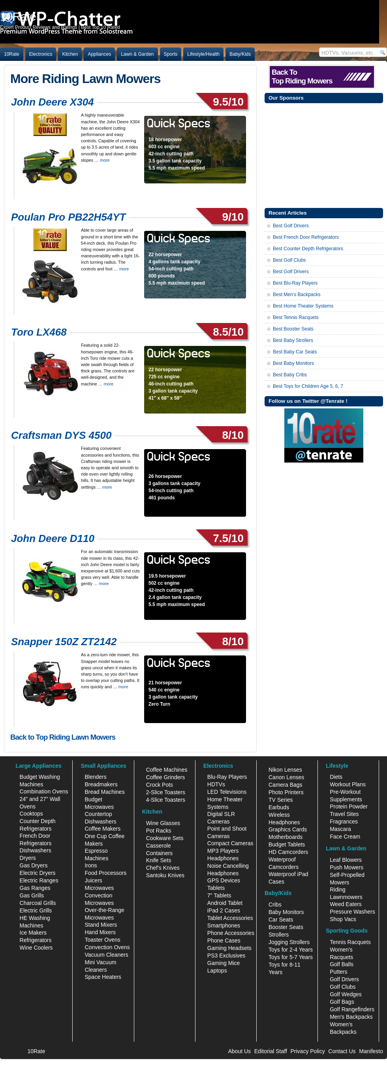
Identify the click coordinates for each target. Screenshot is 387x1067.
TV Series (281, 800)
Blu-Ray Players (227, 777)
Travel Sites (344, 814)
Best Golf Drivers (291, 226)
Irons (91, 865)
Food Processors (105, 873)
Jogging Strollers (289, 942)
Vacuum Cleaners (106, 955)
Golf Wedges (346, 994)
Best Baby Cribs (290, 375)
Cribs (275, 904)
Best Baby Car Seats (295, 352)
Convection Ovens (107, 947)
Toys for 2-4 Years (291, 949)
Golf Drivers (344, 979)
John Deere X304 (52, 102)
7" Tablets (219, 895)
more (105, 160)
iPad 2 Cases (223, 910)
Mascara (340, 829)
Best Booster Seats (293, 329)
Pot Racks (158, 830)
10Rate (11, 54)
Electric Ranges (39, 880)
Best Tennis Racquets (296, 317)
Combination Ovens (44, 791)
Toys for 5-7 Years (291, 957)
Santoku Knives (165, 875)
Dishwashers (35, 850)
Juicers (93, 880)
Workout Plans (348, 784)
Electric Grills (36, 910)
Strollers (279, 934)
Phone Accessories (230, 933)
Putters (338, 972)
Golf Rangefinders (352, 1009)
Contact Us (341, 1051)
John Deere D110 (52, 538)
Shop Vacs (343, 919)
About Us (239, 1051)
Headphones (223, 858)
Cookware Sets (165, 838)
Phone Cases (223, 940)
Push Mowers (346, 867)
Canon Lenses (286, 777)
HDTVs (216, 784)
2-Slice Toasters (165, 792)
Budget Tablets (287, 844)
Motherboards (285, 837)
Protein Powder (349, 806)
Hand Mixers (100, 932)
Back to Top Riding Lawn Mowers (62, 737)
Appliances (99, 54)
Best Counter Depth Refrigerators (308, 248)
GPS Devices (223, 880)
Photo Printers (286, 792)
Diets (336, 777)
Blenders (95, 777)
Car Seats (281, 919)
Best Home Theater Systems (303, 306)
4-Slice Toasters (165, 800)
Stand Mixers (101, 925)
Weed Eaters (346, 904)
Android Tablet (224, 903)
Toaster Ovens (102, 940)
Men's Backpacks (351, 1017)
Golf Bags (342, 1002)
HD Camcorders (288, 852)
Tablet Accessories (230, 918)
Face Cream (345, 836)
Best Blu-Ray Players (295, 283)
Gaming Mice (223, 963)
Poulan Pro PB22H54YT (68, 217)
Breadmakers (101, 784)
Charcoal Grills (38, 903)
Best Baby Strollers (293, 340)
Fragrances (344, 821)
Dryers (28, 858)
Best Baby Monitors (293, 363)
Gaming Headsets (229, 948)
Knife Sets (158, 860)
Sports (171, 54)
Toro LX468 (39, 332)
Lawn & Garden (137, 54)
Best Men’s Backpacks (297, 294)
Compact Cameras (230, 843)
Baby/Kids (240, 54)
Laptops (217, 970)
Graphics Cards (288, 829)
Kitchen (70, 54)
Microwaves (99, 888)
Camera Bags (285, 785)
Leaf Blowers (346, 860)
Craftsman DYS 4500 (61, 435)
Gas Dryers (34, 865)
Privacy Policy (308, 1051)
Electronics (41, 54)
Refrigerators (36, 940)
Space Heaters (103, 977)
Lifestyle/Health (203, 54)
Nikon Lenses (285, 770)
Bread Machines (104, 792)
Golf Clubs (342, 987)
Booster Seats (286, 927)
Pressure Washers (352, 911)
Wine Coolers (36, 947)
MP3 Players (223, 851)
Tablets (216, 888)
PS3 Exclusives (226, 955)
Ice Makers (33, 932)
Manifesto (371, 1051)
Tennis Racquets (350, 942)
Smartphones (223, 925)
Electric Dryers (38, 873)
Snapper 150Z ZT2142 (63, 642)
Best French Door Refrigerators (306, 237)
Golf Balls (341, 964)
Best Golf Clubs (289, 260)
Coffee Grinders (165, 777)
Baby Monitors (286, 912)
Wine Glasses (163, 823)
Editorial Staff (270, 1051)
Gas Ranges (35, 888)
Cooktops (31, 813)
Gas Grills (32, 895)
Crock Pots (159, 785)
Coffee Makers (102, 828)
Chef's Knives (163, 868)
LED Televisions (226, 792)
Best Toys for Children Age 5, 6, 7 (308, 386)
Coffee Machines (167, 770)
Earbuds (279, 807)
